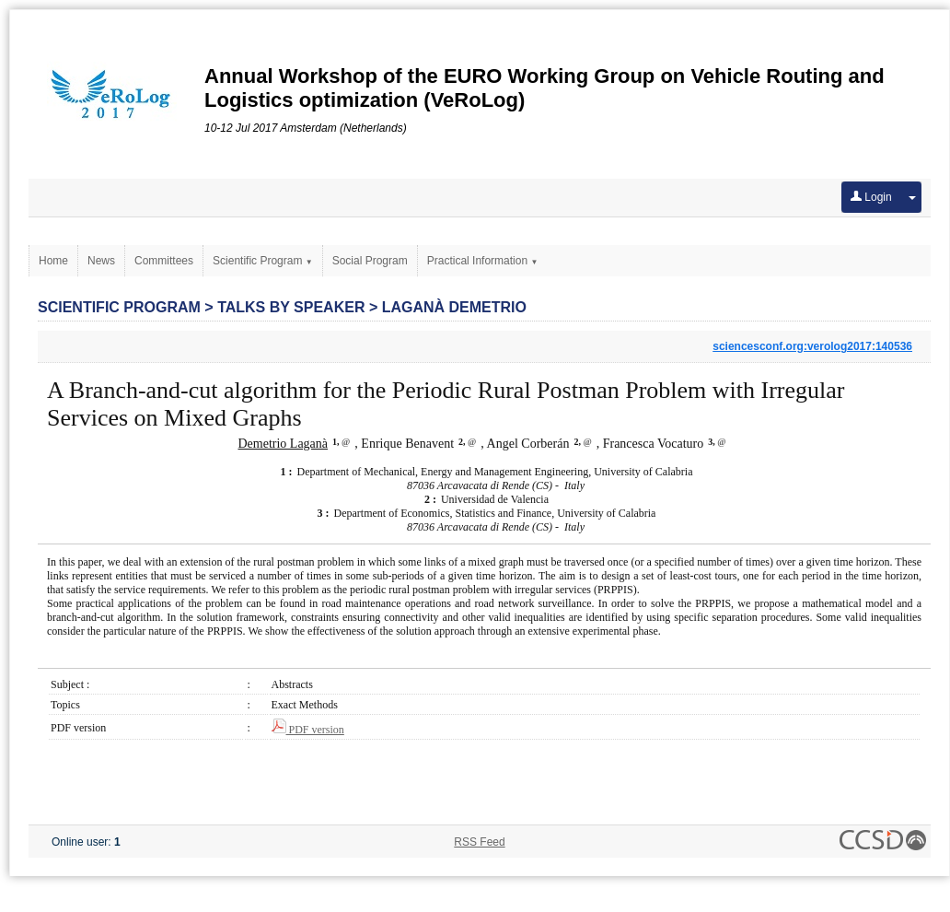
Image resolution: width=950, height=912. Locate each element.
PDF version (308, 729)
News (101, 260)
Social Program (370, 260)
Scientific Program (263, 260)
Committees (163, 260)
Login (871, 197)
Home (53, 260)
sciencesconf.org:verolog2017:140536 (812, 346)
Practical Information (483, 260)
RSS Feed (479, 842)
